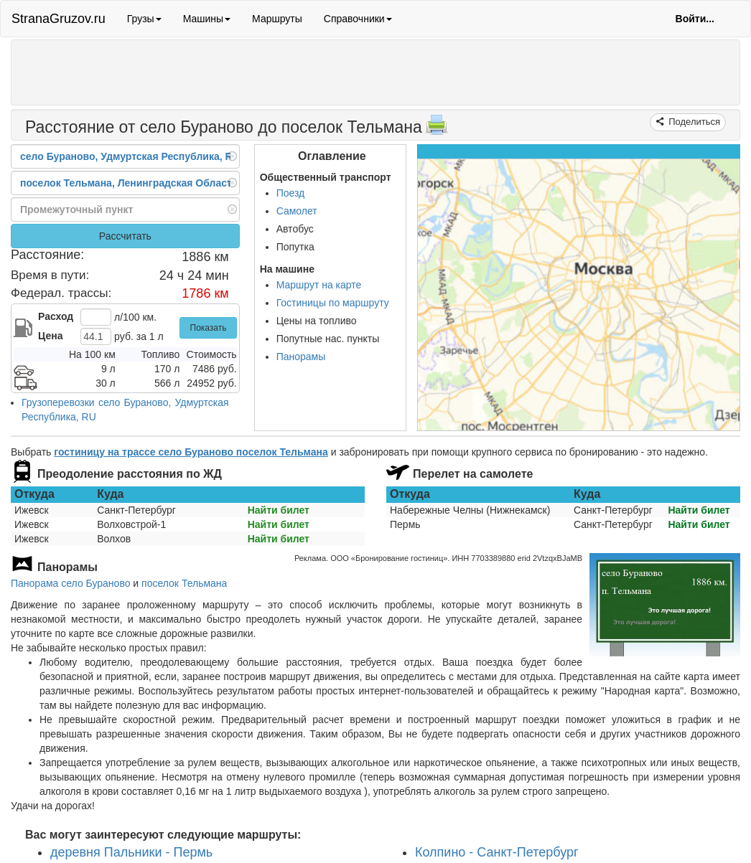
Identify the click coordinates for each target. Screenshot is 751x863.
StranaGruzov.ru (58, 18)
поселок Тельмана (184, 583)
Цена (50, 335)
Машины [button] (206, 18)
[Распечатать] (436, 129)
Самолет (296, 211)
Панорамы (301, 356)
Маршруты (277, 18)
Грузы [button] (144, 18)
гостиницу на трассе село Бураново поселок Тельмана (191, 452)
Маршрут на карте (319, 285)
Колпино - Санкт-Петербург (497, 852)
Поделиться (693, 121)
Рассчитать (125, 236)
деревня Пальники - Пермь (131, 852)
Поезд (290, 193)
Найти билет (278, 510)
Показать (208, 328)
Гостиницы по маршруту (332, 302)
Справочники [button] (358, 18)
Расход (55, 316)
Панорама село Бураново (70, 583)
